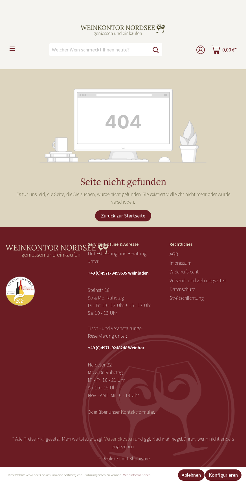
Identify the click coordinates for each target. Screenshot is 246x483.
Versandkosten (119, 438)
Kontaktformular (137, 412)
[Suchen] (155, 49)
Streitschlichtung (187, 298)
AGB (174, 254)
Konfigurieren (223, 475)
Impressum (180, 263)
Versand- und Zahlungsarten (198, 280)
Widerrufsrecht (184, 271)
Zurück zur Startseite (123, 215)
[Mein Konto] (200, 49)
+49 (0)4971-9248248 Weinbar (116, 347)
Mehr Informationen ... (138, 475)
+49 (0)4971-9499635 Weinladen (118, 273)
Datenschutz (182, 289)
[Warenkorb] (224, 49)
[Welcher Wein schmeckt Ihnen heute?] (99, 49)
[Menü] (12, 48)
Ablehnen (191, 475)
